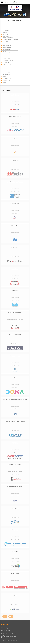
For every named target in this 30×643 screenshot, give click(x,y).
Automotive (5, 26)
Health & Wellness (7, 49)
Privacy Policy (4, 637)
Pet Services (6, 62)
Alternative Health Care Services (10, 24)
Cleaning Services (7, 34)
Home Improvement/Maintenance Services (9, 53)
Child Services (6, 32)
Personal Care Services (8, 60)
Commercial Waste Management (10, 39)
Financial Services (7, 45)
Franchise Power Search (5, 630)
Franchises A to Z (4, 627)
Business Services (7, 30)
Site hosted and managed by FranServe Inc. (9, 640)
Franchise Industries (4, 628)
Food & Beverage (7, 47)
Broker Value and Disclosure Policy (8, 636)
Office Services (6, 58)
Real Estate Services (7, 64)
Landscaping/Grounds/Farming (10, 56)
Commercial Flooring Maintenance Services (8, 37)
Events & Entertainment (8, 41)
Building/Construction (8, 28)
